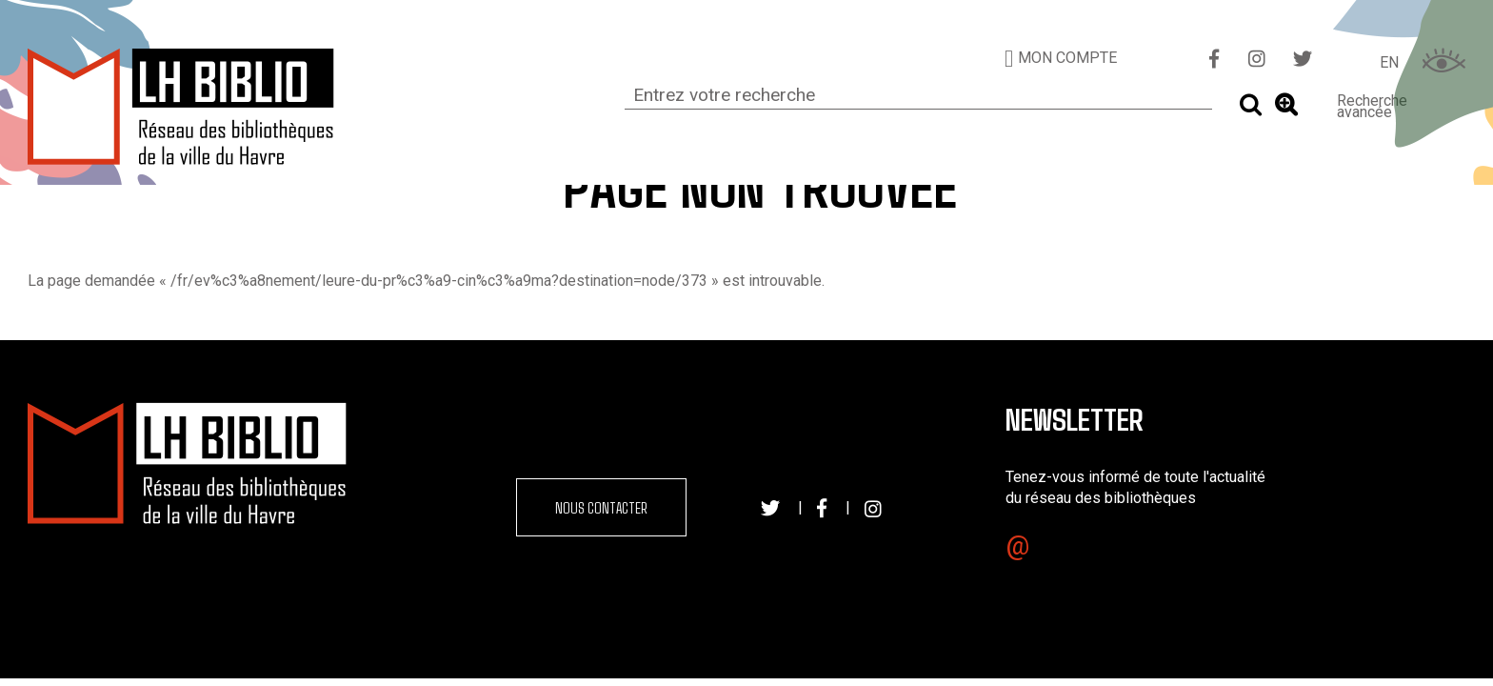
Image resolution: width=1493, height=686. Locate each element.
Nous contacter (601, 507)
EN (1389, 62)
